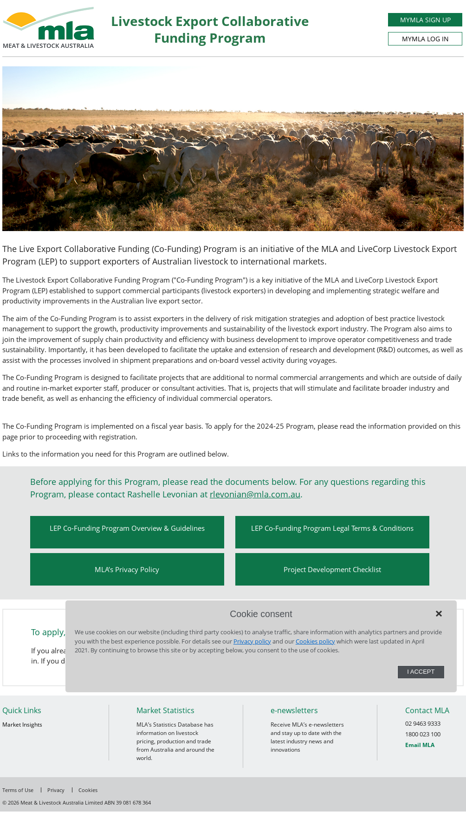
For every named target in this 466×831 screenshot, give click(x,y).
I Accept (420, 671)
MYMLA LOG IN (425, 38)
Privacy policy (252, 641)
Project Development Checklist (332, 569)
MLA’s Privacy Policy (127, 569)
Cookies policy (315, 641)
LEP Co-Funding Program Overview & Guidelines (127, 528)
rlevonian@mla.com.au (255, 494)
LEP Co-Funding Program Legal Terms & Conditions (332, 528)
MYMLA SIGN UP (425, 19)
